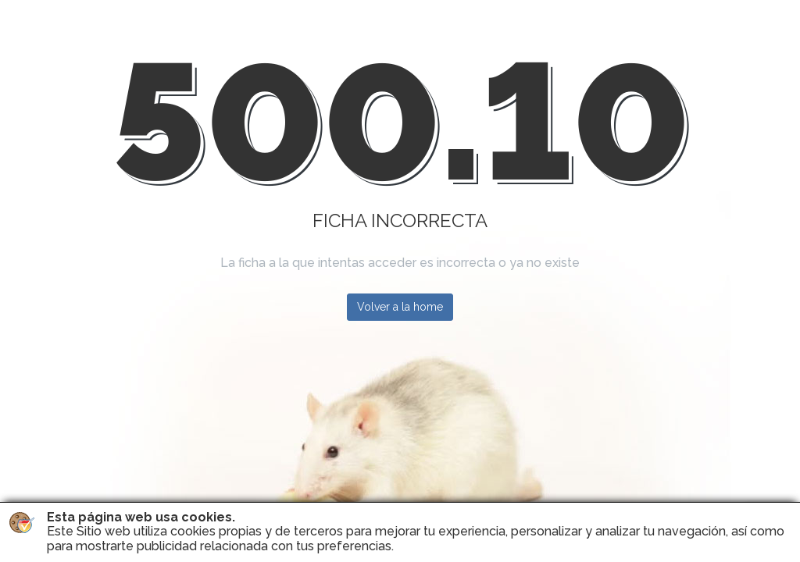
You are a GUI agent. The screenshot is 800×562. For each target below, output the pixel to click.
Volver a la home (400, 307)
